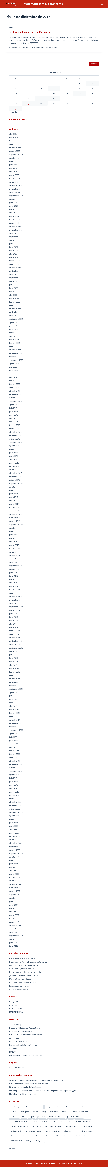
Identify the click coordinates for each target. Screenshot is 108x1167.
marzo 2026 (14, 137)
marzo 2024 (14, 216)
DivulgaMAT (14, 1001)
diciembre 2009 (15, 802)
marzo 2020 (14, 380)
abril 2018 (13, 459)
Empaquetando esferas (19, 986)
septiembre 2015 (16, 565)
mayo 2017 (13, 497)
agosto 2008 (14, 857)
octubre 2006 (14, 932)
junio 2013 (13, 658)
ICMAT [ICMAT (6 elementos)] (63, 1121)
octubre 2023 (14, 233)
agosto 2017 (14, 487)
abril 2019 (13, 418)
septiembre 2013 (16, 648)
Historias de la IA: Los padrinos (22, 958)
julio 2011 (13, 737)
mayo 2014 (13, 620)
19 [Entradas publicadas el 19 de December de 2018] (41, 98)
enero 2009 (14, 840)
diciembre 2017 (15, 473)
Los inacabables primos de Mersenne (29, 32)
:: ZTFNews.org (15, 1024)
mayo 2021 (13, 332)
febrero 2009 (14, 836)
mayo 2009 (13, 826)
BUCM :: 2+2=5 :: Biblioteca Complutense (25, 1035)
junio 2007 (13, 905)
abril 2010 (13, 788)
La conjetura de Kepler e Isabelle (22, 982)
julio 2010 (13, 778)
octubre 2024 (14, 192)
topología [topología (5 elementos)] (29, 1141)
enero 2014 (14, 634)
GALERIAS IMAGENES (18, 1067)
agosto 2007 (14, 898)
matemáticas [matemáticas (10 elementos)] (37, 1126)
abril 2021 (13, 336)
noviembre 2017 (15, 476)
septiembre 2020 (16, 360)
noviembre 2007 (15, 888)
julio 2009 (13, 819)
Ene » (17, 112)
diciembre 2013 (15, 637)
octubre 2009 (14, 809)
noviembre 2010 (15, 764)
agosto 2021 (14, 322)
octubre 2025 (14, 151)
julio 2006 (13, 942)
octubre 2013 (14, 644)
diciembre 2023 (15, 226)
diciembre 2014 (15, 596)
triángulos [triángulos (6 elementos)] (39, 1141)
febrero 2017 (14, 507)
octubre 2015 (14, 562)
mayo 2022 (13, 291)
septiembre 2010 (16, 771)
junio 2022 (13, 288)
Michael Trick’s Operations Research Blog (26, 1055)
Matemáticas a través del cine (36, 1083)
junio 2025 (13, 165)
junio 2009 (13, 822)
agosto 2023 (14, 240)
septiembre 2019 (16, 401)
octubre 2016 (14, 521)
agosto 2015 (14, 569)
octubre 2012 (14, 685)
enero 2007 (14, 922)
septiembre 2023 (16, 237)
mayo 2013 (13, 661)
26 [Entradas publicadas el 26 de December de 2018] (41, 103)
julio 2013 (13, 655)
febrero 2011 (14, 754)
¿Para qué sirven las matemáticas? (23, 975)
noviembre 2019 (15, 394)
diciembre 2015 (15, 555)
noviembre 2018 (15, 435)
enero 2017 (14, 511)
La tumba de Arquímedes (31, 1087)
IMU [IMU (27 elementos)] (70, 1121)
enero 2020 (14, 387)
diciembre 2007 (15, 884)
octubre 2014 (14, 603)
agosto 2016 (14, 528)
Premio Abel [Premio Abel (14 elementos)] (15, 1136)
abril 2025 (13, 171)
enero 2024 (14, 223)
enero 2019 (14, 428)
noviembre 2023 (15, 230)
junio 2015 (13, 576)
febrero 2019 (14, 425)
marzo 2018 (14, 463)
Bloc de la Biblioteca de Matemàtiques (24, 1028)
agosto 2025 (14, 158)
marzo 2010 (14, 792)
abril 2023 (13, 254)
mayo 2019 (13, 415)
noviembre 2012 (15, 682)
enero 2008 (14, 881)
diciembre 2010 (15, 761)
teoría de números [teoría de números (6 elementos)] (83, 1136)
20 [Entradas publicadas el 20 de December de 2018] (54, 98)
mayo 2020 (13, 374)
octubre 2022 (14, 274)
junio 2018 (13, 452)
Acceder (12, 1148)
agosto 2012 (14, 692)
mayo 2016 (13, 538)
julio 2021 (13, 326)
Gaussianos (14, 1048)
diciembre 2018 (15, 432)
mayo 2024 (13, 209)
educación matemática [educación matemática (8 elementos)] (81, 1112)
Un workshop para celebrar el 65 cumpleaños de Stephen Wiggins (49, 1090)
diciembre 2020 (15, 350)
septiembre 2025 (16, 154)
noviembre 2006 (15, 929)
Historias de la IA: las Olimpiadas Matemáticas (28, 962)
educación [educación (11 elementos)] (65, 1112)
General (11, 28)
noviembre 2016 (15, 518)
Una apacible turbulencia (19, 989)
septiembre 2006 (16, 935)
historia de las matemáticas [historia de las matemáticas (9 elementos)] (20, 1121)
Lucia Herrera (15, 1083)
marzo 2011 (14, 750)
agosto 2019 (14, 404)
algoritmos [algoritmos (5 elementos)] (26, 1107)
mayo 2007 (13, 908)
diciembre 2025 (15, 147)
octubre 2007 (14, 891)
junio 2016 (13, 535)
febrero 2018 (14, 466)
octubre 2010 (14, 768)
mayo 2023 (13, 250)
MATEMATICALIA (16, 1012)
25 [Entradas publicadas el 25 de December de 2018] (28, 103)
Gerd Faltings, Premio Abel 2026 (22, 969)
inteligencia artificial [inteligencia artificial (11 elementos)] (83, 1121)
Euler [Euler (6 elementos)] (23, 1116)
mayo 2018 (13, 456)
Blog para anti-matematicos (20, 1031)
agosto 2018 (14, 446)
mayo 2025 (13, 168)
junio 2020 (13, 370)
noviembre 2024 (15, 189)
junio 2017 (13, 493)
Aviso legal (77, 1164)
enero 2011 (14, 757)
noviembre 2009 (15, 805)
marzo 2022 (14, 298)
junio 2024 (13, 206)
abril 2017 (13, 500)
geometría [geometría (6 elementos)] (41, 1116)
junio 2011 (13, 740)
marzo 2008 (14, 874)
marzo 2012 (14, 709)
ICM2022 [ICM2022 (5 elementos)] (54, 1121)
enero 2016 (14, 552)
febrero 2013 (14, 672)
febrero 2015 (14, 589)
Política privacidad (65, 1164)
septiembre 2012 (16, 689)
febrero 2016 (14, 548)
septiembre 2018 (16, 442)
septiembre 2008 (16, 853)
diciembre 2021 (15, 308)
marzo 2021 (14, 339)
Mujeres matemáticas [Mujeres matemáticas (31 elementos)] (52, 1131)
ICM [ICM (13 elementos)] (35, 1121)
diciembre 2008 (15, 843)
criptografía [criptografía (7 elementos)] (25, 1112)
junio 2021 (13, 329)
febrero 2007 (14, 918)
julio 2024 (13, 202)
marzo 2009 (14, 833)
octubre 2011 (14, 726)
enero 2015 (14, 593)
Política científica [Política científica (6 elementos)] (86, 1131)
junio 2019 (13, 411)
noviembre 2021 (15, 312)
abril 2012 (13, 706)
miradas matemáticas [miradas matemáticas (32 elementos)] (33, 1131)
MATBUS (13, 1052)
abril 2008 (13, 870)
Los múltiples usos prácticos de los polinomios (44, 1080)
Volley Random (15, 1080)
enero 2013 (14, 675)
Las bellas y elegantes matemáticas (24, 965)
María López (14, 1090)
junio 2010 (13, 781)
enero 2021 (14, 346)
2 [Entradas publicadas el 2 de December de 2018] (92, 83)
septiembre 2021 (16, 319)
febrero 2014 (14, 631)
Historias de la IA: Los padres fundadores (26, 972)
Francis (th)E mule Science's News (23, 1045)
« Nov (11, 112)
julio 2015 (13, 572)
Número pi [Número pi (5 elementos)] (67, 1131)
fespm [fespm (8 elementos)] (31, 1116)
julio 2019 (13, 408)
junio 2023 (13, 247)
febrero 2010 (14, 795)
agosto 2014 (14, 610)
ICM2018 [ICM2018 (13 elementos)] (44, 1121)
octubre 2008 (14, 850)
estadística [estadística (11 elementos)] (14, 1116)
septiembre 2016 (16, 524)
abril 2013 (13, 665)
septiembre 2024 (16, 195)
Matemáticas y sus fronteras (43, 4)
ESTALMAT (13, 1005)
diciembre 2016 (15, 514)
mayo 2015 (13, 579)
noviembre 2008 (15, 846)
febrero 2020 (14, 384)
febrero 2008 (14, 877)
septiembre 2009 (16, 812)
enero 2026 (14, 144)
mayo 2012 (13, 703)
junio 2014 (13, 617)
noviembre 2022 (15, 271)
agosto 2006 (14, 939)
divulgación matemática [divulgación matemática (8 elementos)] (50, 1112)
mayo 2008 (13, 867)
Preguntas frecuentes (48, 1164)
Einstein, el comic (29, 1094)
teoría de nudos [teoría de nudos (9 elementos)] (67, 1136)
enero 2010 (14, 798)
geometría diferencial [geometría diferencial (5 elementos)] (74, 1116)
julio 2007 (13, 901)
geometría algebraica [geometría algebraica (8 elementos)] (55, 1116)
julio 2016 (13, 531)
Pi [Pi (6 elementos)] (75, 1131)
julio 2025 (13, 161)
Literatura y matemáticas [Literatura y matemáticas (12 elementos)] (20, 1126)
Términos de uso (32, 1164)
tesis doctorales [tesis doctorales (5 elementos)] (16, 1141)
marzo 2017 (14, 504)
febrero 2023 (14, 260)
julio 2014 (13, 613)
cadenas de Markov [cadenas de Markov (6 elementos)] (71, 1107)
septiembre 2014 (16, 607)
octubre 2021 (14, 315)
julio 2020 (13, 367)
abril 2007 (13, 911)
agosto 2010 (14, 774)
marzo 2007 (14, 915)
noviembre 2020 (15, 353)
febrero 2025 (14, 178)
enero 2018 (14, 470)
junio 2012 (13, 699)
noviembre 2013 (15, 641)
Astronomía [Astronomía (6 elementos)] (38, 1107)
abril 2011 (13, 747)
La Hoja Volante (15, 1008)
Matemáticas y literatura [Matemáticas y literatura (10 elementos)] (54, 1126)
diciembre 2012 (15, 678)
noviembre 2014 (15, 600)
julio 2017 (13, 490)
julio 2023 (13, 243)
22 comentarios (51, 48)
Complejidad (14, 1038)
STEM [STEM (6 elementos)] (56, 1136)
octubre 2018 (14, 439)
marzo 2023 (14, 257)
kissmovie (13, 1087)
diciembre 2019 (15, 391)
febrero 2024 (14, 219)
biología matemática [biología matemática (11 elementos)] (53, 1107)
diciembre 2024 (15, 185)
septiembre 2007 (16, 894)
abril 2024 (13, 213)
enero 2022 (14, 305)
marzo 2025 (14, 175)
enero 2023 (14, 264)
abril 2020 (13, 377)
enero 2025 (14, 182)
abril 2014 (13, 624)
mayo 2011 (13, 744)
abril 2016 (13, 541)
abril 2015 (13, 583)
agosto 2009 (14, 816)
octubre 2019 (14, 398)
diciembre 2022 (15, 267)
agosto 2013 (14, 651)
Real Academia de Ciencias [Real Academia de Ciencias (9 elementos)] (32, 1136)
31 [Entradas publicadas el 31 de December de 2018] (16, 108)
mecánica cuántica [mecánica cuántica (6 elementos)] (72, 1126)
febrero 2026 (14, 141)
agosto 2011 (14, 733)
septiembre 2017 (16, 483)
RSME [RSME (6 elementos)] (48, 1136)
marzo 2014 (14, 627)
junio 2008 (13, 863)
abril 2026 (13, 134)
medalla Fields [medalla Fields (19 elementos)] (88, 1126)
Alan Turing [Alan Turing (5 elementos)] (15, 1107)
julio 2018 (13, 449)
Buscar (94, 64)
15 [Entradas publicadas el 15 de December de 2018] (80, 93)
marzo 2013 (14, 668)
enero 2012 (14, 716)
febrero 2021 (14, 343)
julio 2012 (13, 696)
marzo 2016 (14, 545)
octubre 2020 (14, 356)
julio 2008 (13, 860)
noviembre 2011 (15, 723)
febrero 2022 (14, 302)
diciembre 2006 (15, 925)
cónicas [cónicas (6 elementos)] (35, 1112)
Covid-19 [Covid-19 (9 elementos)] (14, 1112)
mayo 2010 (13, 785)
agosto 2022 (14, 281)
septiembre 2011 (16, 730)
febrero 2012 (14, 713)
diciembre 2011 (15, 720)
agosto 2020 (14, 363)
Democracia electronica (18, 1041)
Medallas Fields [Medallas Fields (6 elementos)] (16, 1131)
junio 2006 (13, 946)
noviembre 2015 (15, 559)
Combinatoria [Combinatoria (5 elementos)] (86, 1107)
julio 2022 (13, 285)
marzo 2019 (14, 422)
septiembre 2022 (16, 278)
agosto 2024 (14, 199)
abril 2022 (13, 295)
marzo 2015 (14, 586)
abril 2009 (13, 829)
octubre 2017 (14, 480)
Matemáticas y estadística (20, 979)
